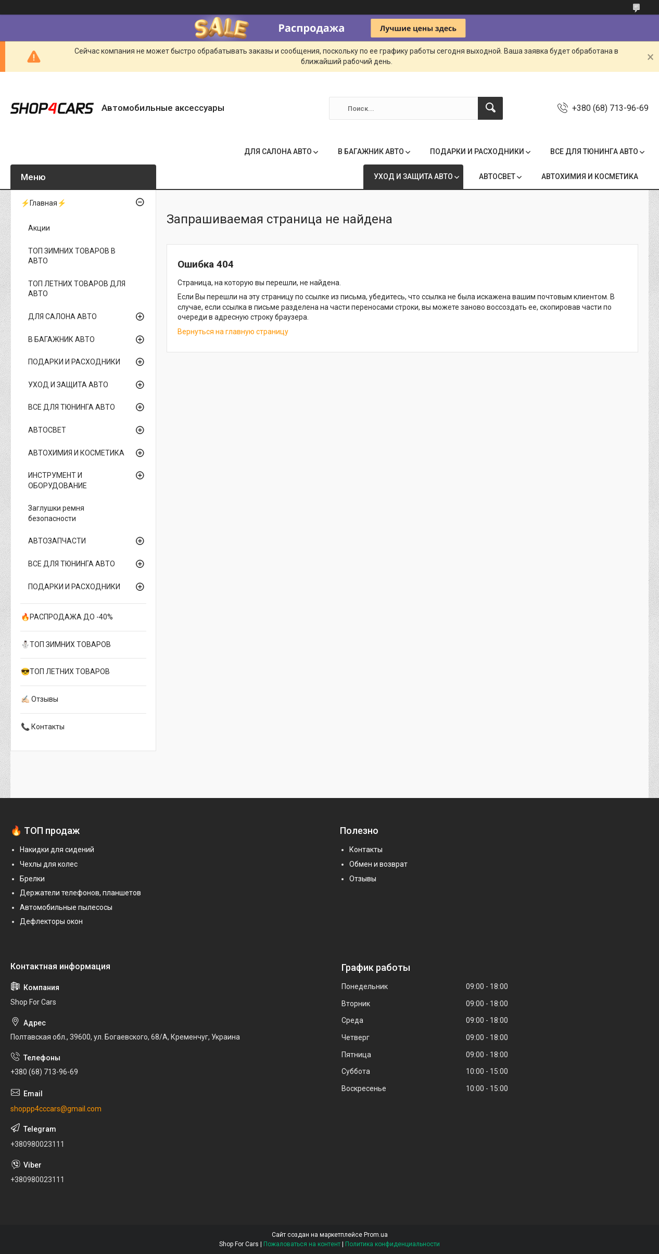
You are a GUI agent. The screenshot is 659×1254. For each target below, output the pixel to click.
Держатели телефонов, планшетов (80, 893)
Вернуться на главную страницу (233, 331)
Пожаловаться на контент (301, 1244)
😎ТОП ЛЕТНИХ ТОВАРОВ (65, 671)
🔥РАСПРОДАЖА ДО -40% (67, 617)
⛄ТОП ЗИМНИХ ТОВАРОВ (66, 644)
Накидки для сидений (57, 849)
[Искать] (490, 108)
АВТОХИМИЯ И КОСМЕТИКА (589, 176)
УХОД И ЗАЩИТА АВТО (413, 176)
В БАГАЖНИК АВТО (371, 151)
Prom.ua (376, 1234)
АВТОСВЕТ (497, 176)
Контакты (366, 849)
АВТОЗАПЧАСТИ (57, 541)
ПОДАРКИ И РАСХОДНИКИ (477, 151)
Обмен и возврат (378, 864)
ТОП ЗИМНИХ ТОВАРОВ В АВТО (72, 256)
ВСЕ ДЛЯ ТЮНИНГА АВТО (594, 151)
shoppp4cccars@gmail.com (56, 1109)
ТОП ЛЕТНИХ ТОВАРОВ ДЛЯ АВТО (76, 289)
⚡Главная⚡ (43, 203)
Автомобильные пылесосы (66, 907)
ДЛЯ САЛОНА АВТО (278, 151)
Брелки (32, 879)
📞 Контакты (43, 727)
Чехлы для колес (49, 864)
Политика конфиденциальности (392, 1244)
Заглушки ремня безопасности (56, 513)
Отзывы (362, 879)
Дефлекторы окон (51, 921)
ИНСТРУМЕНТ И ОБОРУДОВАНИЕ (57, 480)
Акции (39, 228)
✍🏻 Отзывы (39, 699)
